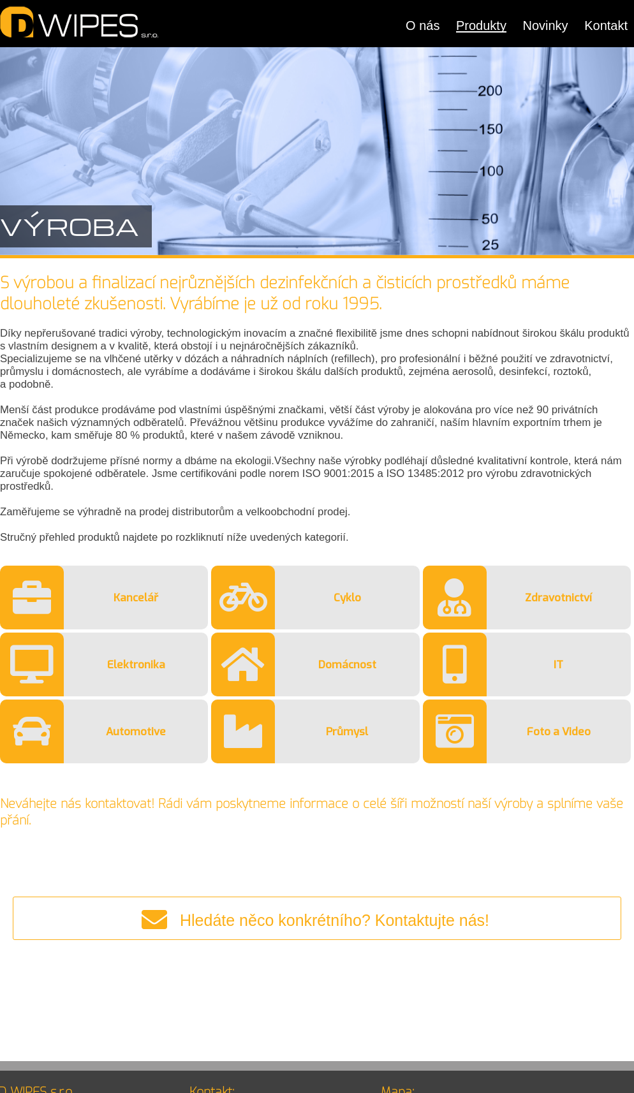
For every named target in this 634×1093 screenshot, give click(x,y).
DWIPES (79, 22)
